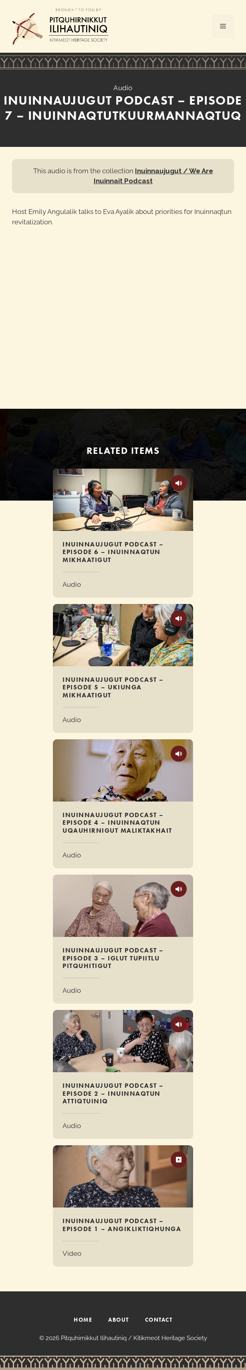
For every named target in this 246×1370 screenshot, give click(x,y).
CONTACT (159, 1319)
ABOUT (118, 1319)
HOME (83, 1319)
